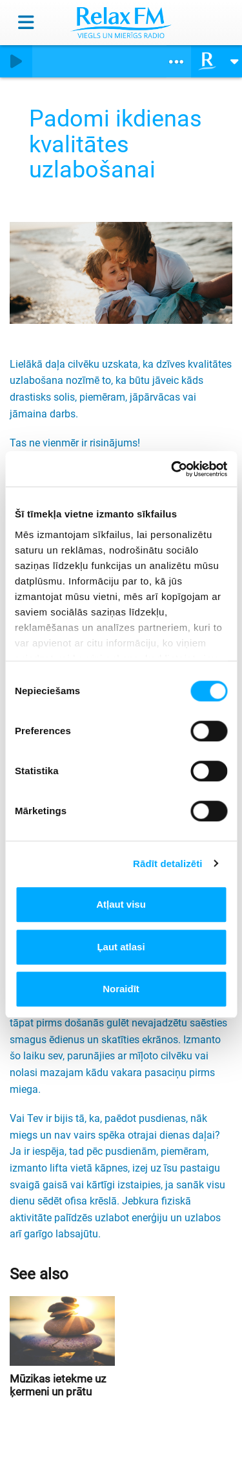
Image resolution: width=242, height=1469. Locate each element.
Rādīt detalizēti (167, 863)
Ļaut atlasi (121, 946)
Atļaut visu (121, 904)
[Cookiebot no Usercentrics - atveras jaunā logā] (172, 469)
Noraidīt (121, 988)
